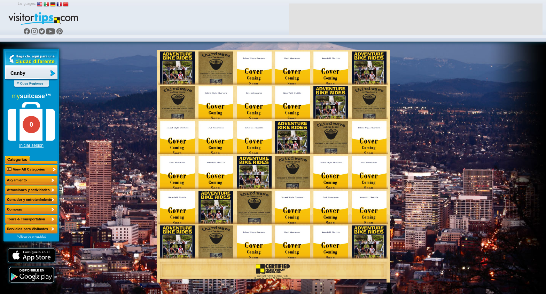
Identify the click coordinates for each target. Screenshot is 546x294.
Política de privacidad (31, 236)
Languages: (27, 4)
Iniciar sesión (31, 145)
